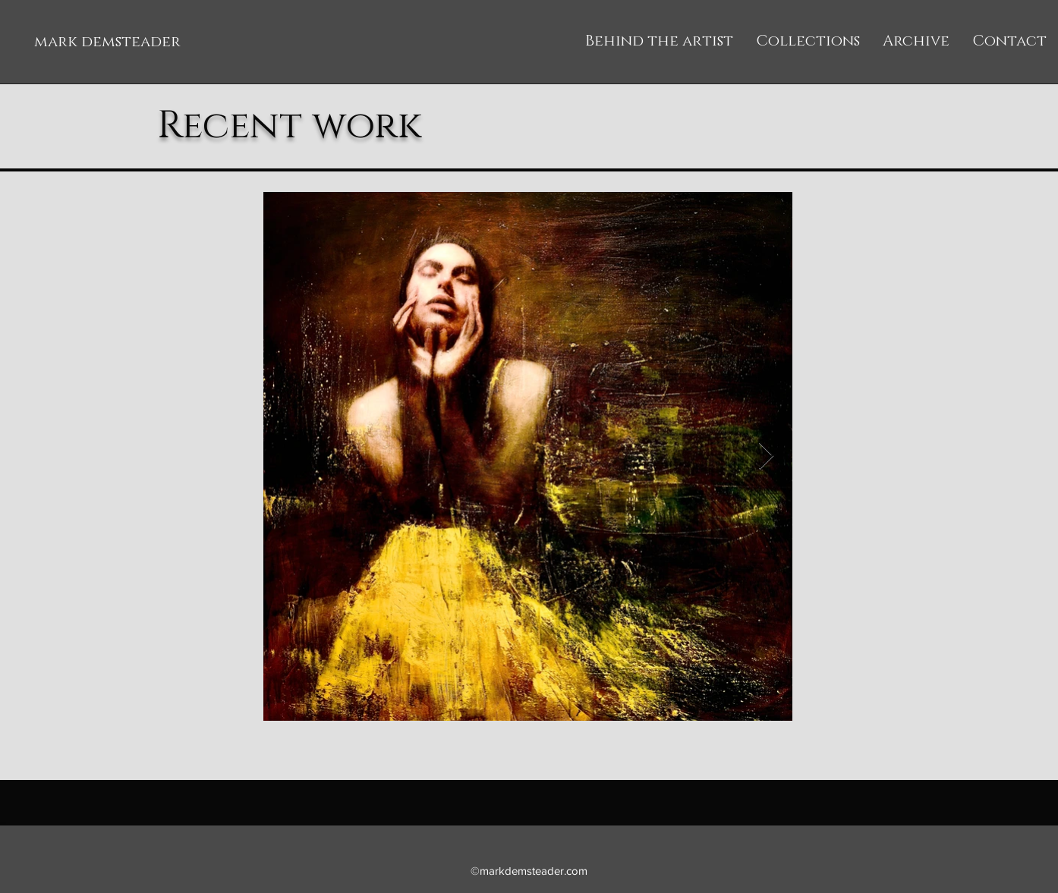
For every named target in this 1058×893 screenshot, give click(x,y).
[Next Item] (766, 456)
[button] (808, 41)
